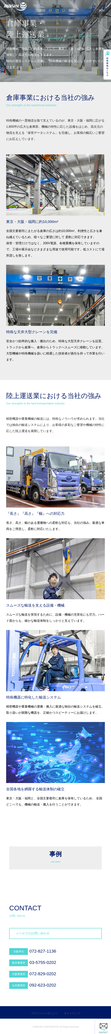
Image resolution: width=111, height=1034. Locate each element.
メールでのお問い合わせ (33, 933)
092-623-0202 (42, 985)
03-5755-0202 (42, 962)
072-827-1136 (42, 951)
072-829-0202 (42, 973)
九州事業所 (18, 985)
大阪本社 (18, 951)
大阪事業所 (18, 974)
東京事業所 (18, 962)
